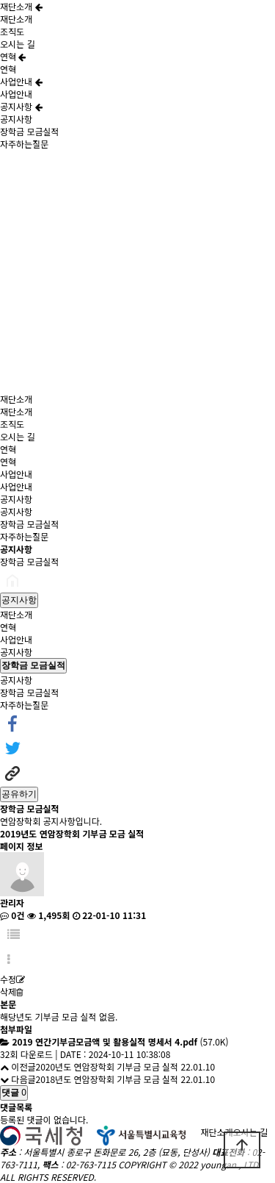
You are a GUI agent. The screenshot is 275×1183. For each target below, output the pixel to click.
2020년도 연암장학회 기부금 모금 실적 (106, 1066)
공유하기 (19, 794)
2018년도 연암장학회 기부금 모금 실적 (106, 1079)
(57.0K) (120, 1041)
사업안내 (21, 81)
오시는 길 (17, 43)
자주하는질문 (24, 143)
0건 (12, 915)
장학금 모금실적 (29, 131)
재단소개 (21, 6)
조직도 (12, 31)
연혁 (13, 56)
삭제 (11, 991)
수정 (12, 979)
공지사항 (21, 106)
